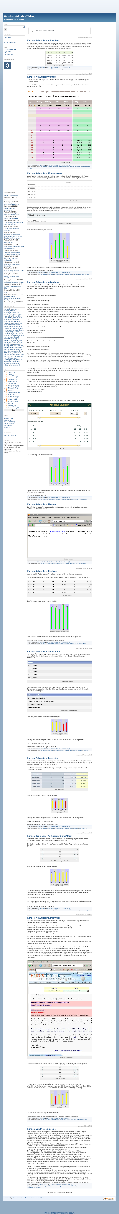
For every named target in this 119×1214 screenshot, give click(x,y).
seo (18, 312)
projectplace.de (72, 1186)
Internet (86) (12, 383)
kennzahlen (7, 309)
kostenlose (13, 358)
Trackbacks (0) (65, 67)
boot (5, 332)
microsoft (7, 339)
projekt (6, 316)
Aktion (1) (11, 375)
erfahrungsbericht (9, 360)
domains (19, 318)
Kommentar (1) (55, 1118)
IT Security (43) (13, 388)
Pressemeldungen (14, 392)
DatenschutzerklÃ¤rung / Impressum (60, 1213)
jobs (22, 335)
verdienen (16, 325)
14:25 (48, 642)
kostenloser (17, 353)
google (18, 354)
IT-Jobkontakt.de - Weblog (19, 16)
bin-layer (50, 643)
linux (9, 353)
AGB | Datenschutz (10, 42)
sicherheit (7, 321)
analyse (10, 349)
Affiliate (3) (11, 372)
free (18, 361)
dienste (17, 319)
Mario (39, 67)
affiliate (12, 311)
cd (4, 335)
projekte (79, 1186)
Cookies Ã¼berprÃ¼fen (12, 214)
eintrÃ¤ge (17, 356)
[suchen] (59, 30)
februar (14, 316)
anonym (15, 330)
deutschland (8, 340)
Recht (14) (11, 394)
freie (14, 318)
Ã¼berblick (12, 314)
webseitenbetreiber (82, 1119)
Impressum (7, 37)
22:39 (51, 1184)
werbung (6, 354)
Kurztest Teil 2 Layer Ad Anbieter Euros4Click (49, 836)
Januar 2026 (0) (9, 424)
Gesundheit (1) (13, 381)
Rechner (6, 311)
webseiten (7, 344)
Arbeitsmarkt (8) (13, 377)
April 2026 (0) (8, 418)
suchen (12, 354)
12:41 (48, 1118)
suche (22, 328)
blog (9, 342)
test (11, 363)
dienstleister (8, 326)
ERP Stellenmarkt (10, 49)
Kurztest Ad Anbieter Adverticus (43, 282)
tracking (6, 346)
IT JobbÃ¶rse (9, 55)
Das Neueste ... (9, 425)
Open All (6, 435)
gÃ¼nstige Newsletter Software (14, 282)
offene (6, 330)
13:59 (48, 272)
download (17, 344)
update (19, 314)
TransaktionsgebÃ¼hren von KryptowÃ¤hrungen (13, 223)
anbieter (16, 363)
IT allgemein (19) (13, 386)
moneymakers (77, 274)
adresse (13, 321)
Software (44, 1184)
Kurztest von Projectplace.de (41, 1129)
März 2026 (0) (8, 420)
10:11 (48, 67)
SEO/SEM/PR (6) (13, 397)
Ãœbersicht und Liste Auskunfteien (11, 259)
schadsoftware (17, 323)
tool (22, 354)
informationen (8, 337)
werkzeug (14, 339)
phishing (10, 332)
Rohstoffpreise (8, 242)
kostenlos (13, 365)
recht (10, 330)
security (10, 325)
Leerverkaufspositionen (11, 204)
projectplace (63, 1186)
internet (6, 358)
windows (6, 363)
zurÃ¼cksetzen (15, 335)
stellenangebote (12, 333)
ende (20, 340)
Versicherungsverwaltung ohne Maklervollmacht (14, 247)
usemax (78, 563)
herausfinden (8, 318)
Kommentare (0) (55, 67)
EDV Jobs (8, 51)
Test (43, 67)
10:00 (48, 562)
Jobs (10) (11, 390)
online (19, 365)
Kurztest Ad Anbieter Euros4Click (43, 918)
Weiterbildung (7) (13, 408)
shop (12, 319)
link (10, 316)
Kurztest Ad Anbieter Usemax (41, 504)
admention (46, 69)
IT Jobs (7, 53)
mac (5, 333)
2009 (20, 351)
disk (19, 316)
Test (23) (10, 403)
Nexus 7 (16, 337)
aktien (6, 342)
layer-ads (75, 828)
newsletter (14, 351)
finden (21, 333)
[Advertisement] (59, 5)
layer (11, 356)
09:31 (48, 826)
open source (11, 347)
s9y (13, 1198)
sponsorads (76, 750)
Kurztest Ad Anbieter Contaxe (41, 77)
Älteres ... (7, 427)
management (8, 328)
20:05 (48, 908)
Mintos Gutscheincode (11, 196)
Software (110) (12, 399)
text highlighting (85, 166)
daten (5, 349)
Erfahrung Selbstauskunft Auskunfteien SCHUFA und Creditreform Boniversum (13, 236)
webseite (16, 328)
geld (5, 347)
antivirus (15, 340)
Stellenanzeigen (13, 401)
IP (18, 339)
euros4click (68, 910)
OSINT (6, 292)
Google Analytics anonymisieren (9, 209)
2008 (15, 349)
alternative (7, 351)
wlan (7, 335)
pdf (12, 344)
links (5, 325)
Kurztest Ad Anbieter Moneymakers (44, 173)
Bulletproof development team (35, 1198)
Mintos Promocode (10, 200)
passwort (15, 309)
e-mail (20, 349)
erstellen (19, 347)
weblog (14, 361)
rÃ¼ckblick (7, 361)
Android (16, 332)
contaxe (50, 166)
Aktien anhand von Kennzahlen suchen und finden (14, 271)
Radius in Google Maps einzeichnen (11, 277)
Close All (13, 435)
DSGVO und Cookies (11, 218)
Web (11, 346)
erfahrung (19, 360)
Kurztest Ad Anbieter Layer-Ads (42, 758)
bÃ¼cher (7, 319)
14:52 (48, 165)
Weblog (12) (12, 406)
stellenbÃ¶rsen (17, 326)
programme (7, 323)
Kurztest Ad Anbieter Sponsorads (43, 651)
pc (20, 332)
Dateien (21, 330)
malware (20, 346)
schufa (6, 314)
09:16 (48, 748)
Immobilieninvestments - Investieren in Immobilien (12, 253)
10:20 (48, 497)
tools (5, 353)
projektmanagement (33, 1187)
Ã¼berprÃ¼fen (17, 342)
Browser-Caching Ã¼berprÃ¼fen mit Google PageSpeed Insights (12, 298)
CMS (15, 346)
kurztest (6, 356)
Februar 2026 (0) (9, 422)
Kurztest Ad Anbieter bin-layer (42, 571)
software (6, 365)
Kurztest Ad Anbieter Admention (43, 40)
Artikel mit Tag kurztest (14, 20)
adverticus (46, 499)
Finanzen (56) (12, 379)
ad (22, 356)
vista (18, 321)
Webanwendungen (10, 312)
